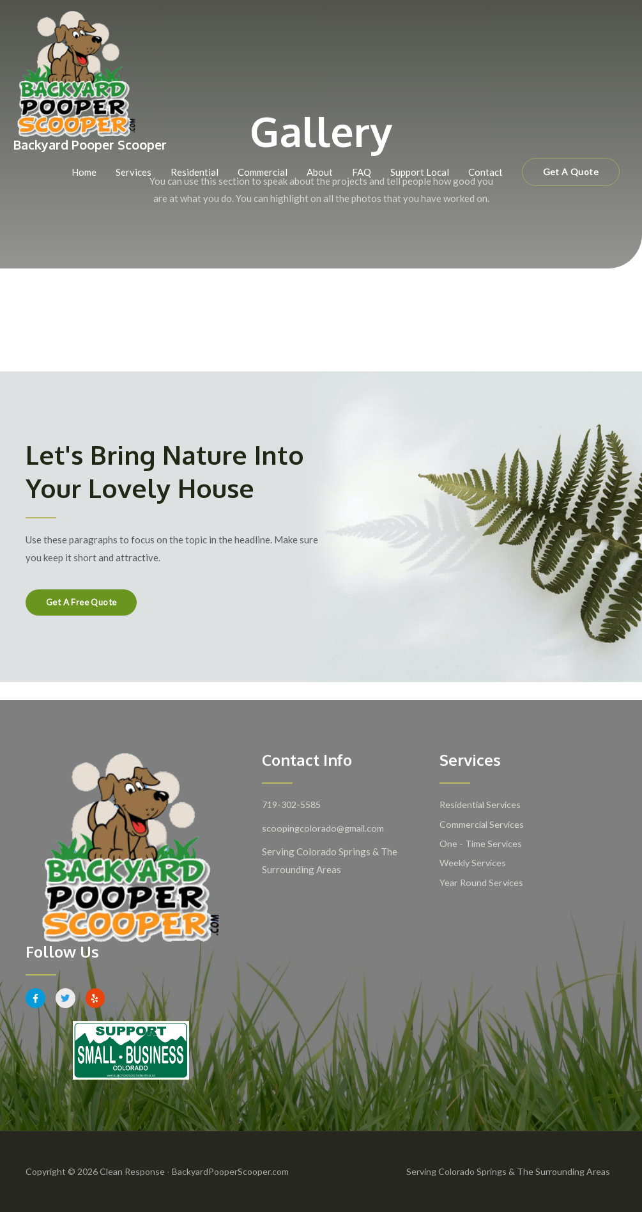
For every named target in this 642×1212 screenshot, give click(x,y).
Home (84, 172)
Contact (485, 172)
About (320, 172)
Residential (194, 172)
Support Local (419, 172)
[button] (571, 173)
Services (133, 172)
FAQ (361, 172)
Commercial (262, 172)
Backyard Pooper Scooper (95, 145)
